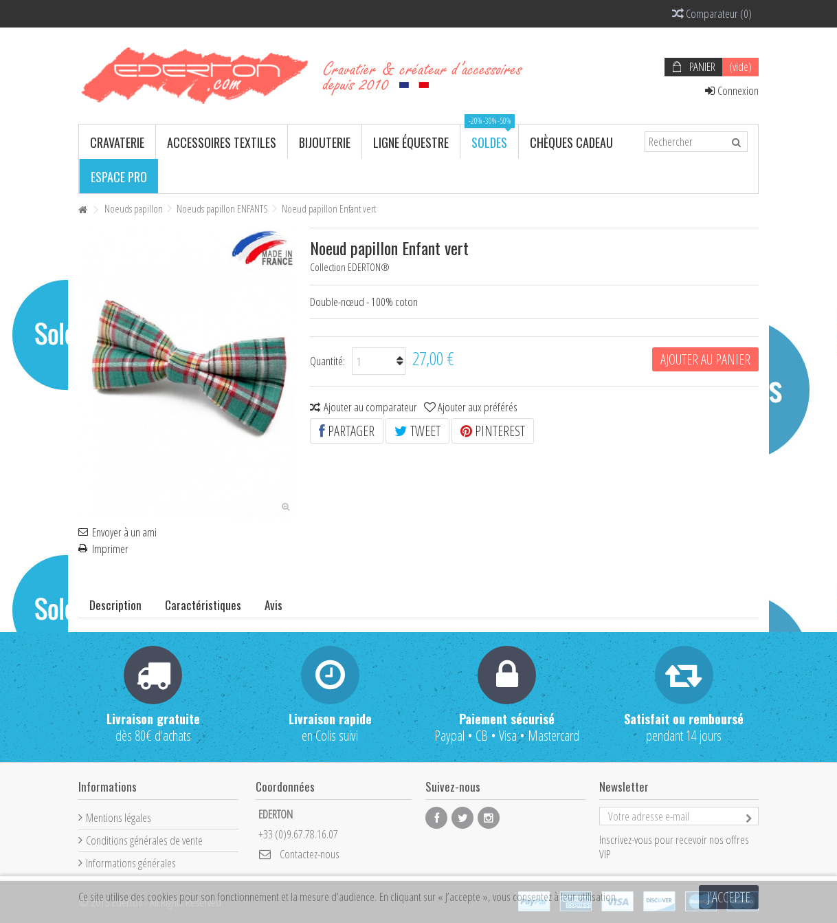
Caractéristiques (203, 604)
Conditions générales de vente (144, 840)
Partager (347, 431)
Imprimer (110, 548)
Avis (273, 604)
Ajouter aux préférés (477, 407)
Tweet (417, 431)
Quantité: (327, 361)
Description (115, 604)
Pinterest (492, 431)
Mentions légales (118, 817)
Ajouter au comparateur (370, 407)
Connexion (732, 90)
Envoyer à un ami (124, 532)
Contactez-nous (309, 854)
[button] (117, 141)
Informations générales (131, 863)
